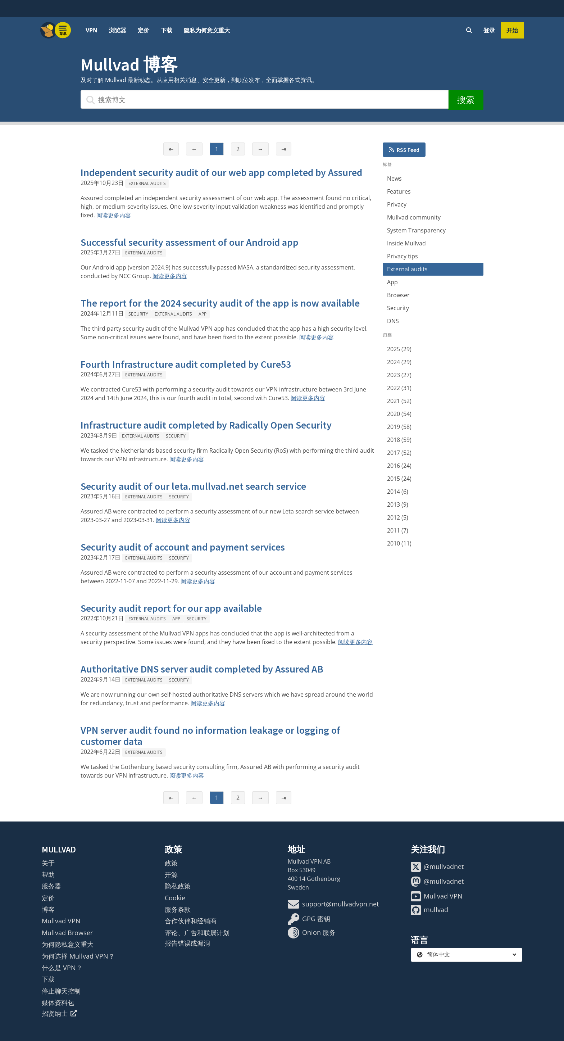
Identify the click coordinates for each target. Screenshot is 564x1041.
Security (138, 314)
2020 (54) (399, 414)
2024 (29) (399, 362)
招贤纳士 (59, 1013)
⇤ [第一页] (171, 149)
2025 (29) (399, 349)
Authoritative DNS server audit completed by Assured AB (202, 668)
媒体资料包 (58, 1002)
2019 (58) (399, 427)
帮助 (48, 874)
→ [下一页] (260, 149)
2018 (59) (399, 440)
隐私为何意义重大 (207, 30)
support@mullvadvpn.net (333, 904)
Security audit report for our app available (171, 608)
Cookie (175, 897)
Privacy (396, 204)
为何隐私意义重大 (68, 944)
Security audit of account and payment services (183, 546)
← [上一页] (194, 149)
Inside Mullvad (406, 243)
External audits (147, 183)
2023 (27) (399, 375)
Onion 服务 (312, 932)
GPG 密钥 (309, 919)
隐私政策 (178, 886)
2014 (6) (397, 491)
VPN (91, 30)
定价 (143, 30)
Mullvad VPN (61, 920)
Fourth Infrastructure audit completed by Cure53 (186, 364)
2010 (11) (399, 543)
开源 (171, 874)
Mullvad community (414, 217)
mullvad (429, 910)
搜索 (465, 100)
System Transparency (416, 230)
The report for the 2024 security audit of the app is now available (220, 303)
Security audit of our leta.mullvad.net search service (193, 486)
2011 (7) (397, 530)
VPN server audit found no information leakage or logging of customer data (210, 736)
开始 (512, 30)
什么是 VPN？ (62, 967)
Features (399, 191)
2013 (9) (397, 504)
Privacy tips (402, 256)
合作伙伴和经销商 (191, 920)
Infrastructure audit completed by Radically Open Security (206, 424)
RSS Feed (404, 149)
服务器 (51, 886)
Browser (398, 295)
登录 (489, 30)
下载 (166, 30)
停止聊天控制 (61, 991)
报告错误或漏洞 (187, 943)
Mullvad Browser (67, 932)
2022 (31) (399, 388)
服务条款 (178, 909)
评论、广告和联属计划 (197, 932)
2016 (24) (399, 466)
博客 (48, 909)
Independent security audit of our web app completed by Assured (221, 172)
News (394, 178)
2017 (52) (399, 453)
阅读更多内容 (113, 215)
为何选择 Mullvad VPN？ (78, 956)
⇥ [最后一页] (283, 149)
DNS (393, 321)
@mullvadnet (437, 867)
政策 (171, 863)
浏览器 (117, 30)
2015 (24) (399, 479)
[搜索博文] (265, 99)
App (202, 314)
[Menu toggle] (63, 30)
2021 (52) (399, 401)
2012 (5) (397, 517)
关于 (48, 863)
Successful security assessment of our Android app (190, 242)
